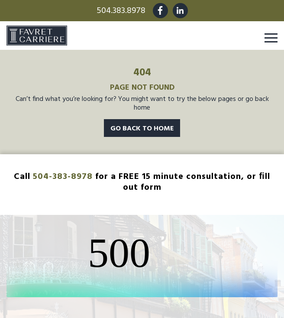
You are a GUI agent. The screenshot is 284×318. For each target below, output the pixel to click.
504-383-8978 (63, 177)
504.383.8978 (121, 11)
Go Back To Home (142, 128)
